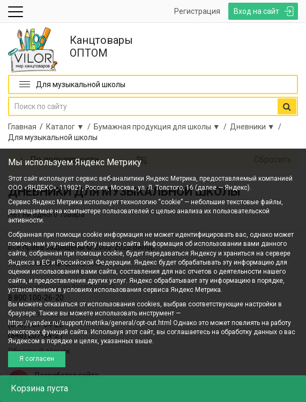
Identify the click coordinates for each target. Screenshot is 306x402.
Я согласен (36, 358)
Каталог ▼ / (70, 126)
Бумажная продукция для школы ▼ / (162, 126)
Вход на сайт (256, 11)
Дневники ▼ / (257, 126)
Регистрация (197, 11)
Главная (22, 126)
